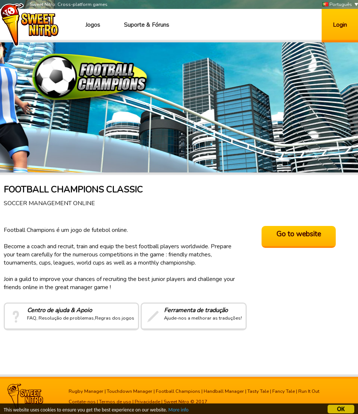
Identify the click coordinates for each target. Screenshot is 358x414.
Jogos (92, 25)
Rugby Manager (86, 391)
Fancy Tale (283, 391)
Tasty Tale (258, 391)
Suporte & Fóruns (146, 25)
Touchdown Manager (129, 391)
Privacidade (147, 401)
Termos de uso (115, 401)
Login (340, 25)
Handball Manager (224, 391)
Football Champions (178, 391)
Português (337, 4)
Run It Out (308, 391)
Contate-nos (82, 401)
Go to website (298, 234)
